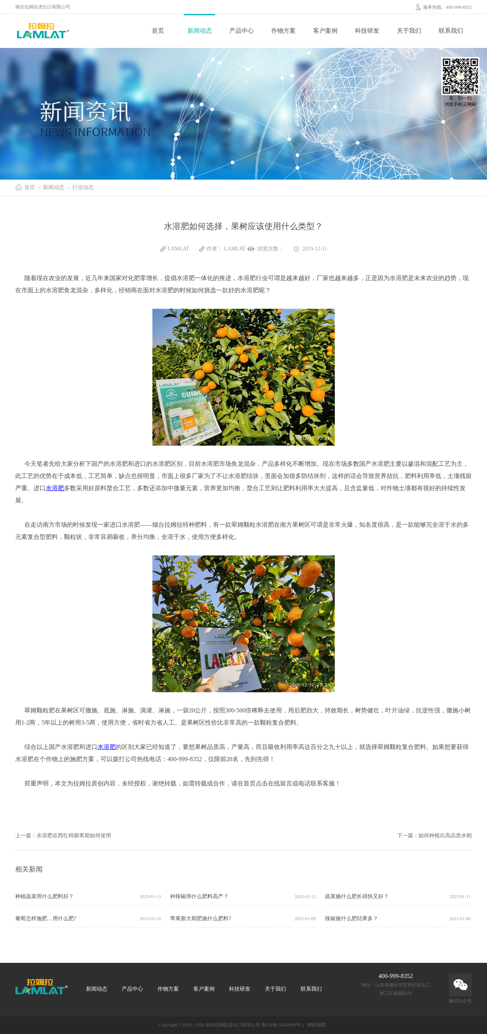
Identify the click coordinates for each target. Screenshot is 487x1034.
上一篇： (63, 835)
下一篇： (434, 835)
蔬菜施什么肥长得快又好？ (357, 896)
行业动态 (83, 187)
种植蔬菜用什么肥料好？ (44, 896)
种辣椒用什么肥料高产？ (199, 896)
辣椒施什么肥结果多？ (351, 918)
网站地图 (315, 1025)
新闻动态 (53, 187)
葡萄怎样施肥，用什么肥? (45, 918)
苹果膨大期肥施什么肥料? (200, 918)
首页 (158, 30)
